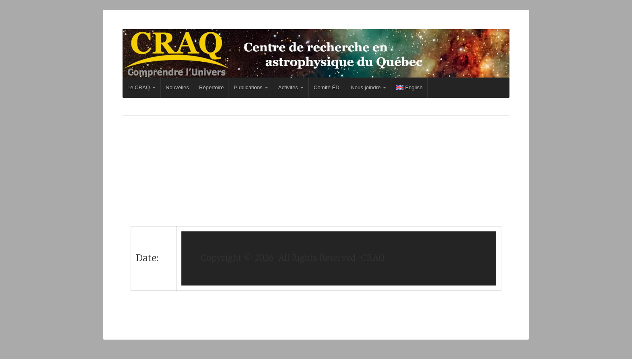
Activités (288, 87)
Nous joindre (366, 87)
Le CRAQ (138, 87)
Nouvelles (177, 87)
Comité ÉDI (327, 87)
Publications (248, 87)
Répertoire (211, 87)
